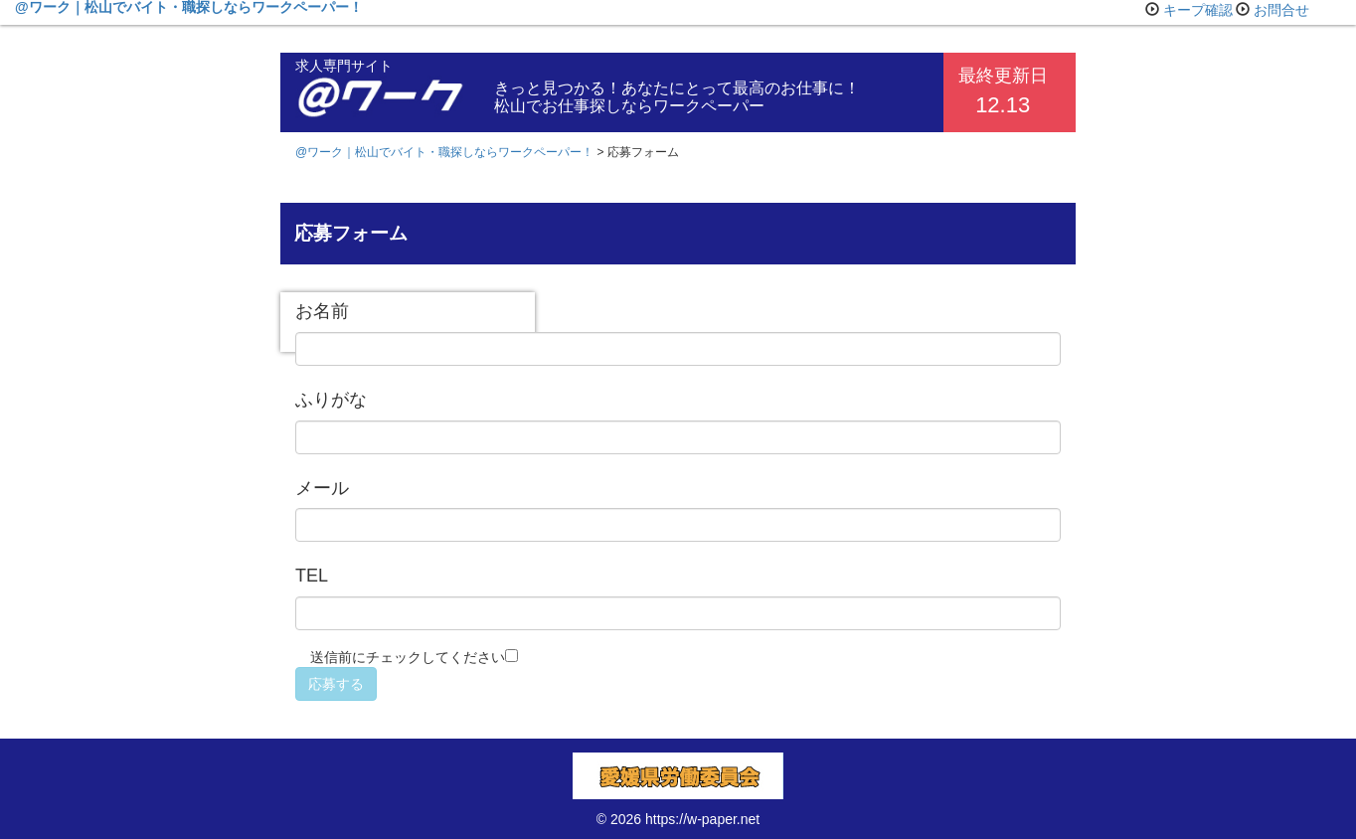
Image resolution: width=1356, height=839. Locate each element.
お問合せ (1281, 10)
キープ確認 (1198, 10)
